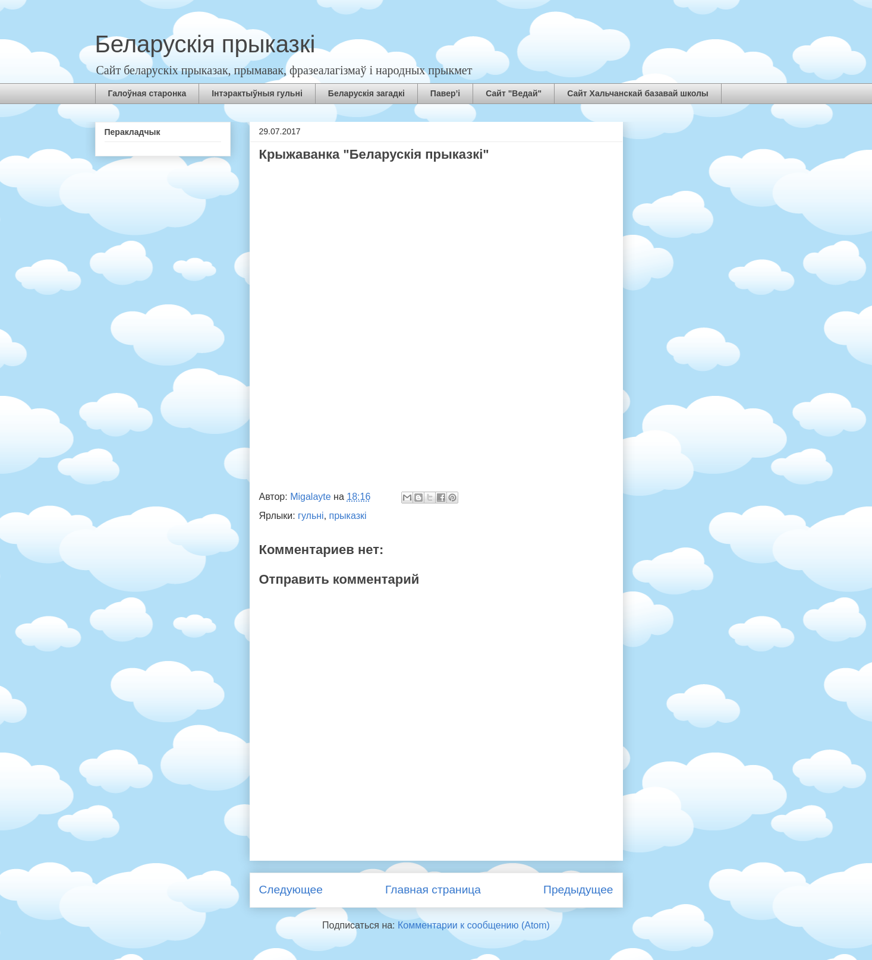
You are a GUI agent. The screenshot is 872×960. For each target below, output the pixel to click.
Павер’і (445, 93)
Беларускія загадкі (366, 93)
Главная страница (433, 889)
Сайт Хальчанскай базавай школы (638, 93)
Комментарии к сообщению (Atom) (474, 925)
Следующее (291, 889)
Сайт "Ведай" (514, 93)
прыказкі (348, 516)
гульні (311, 516)
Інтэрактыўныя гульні (257, 93)
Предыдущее (578, 889)
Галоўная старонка (147, 93)
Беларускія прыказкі (205, 44)
